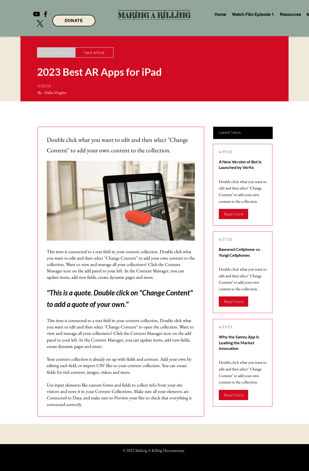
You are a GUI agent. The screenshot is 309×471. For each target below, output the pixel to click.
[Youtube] (36, 14)
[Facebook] (45, 14)
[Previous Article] (56, 52)
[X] (40, 23)
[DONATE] (73, 20)
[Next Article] (94, 52)
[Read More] (233, 214)
